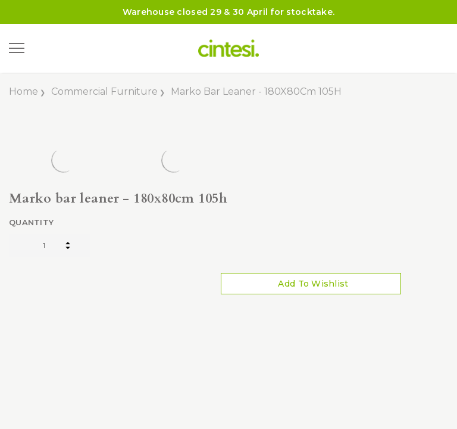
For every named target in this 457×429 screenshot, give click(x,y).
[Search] (47, 48)
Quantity (31, 222)
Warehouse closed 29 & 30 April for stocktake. (229, 12)
